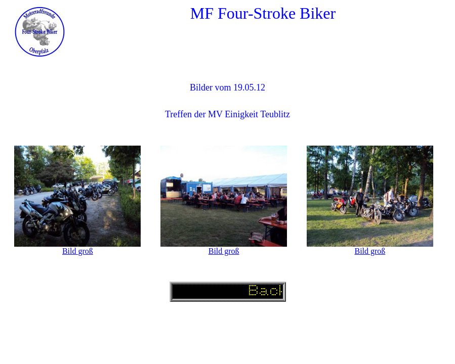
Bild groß (77, 251)
